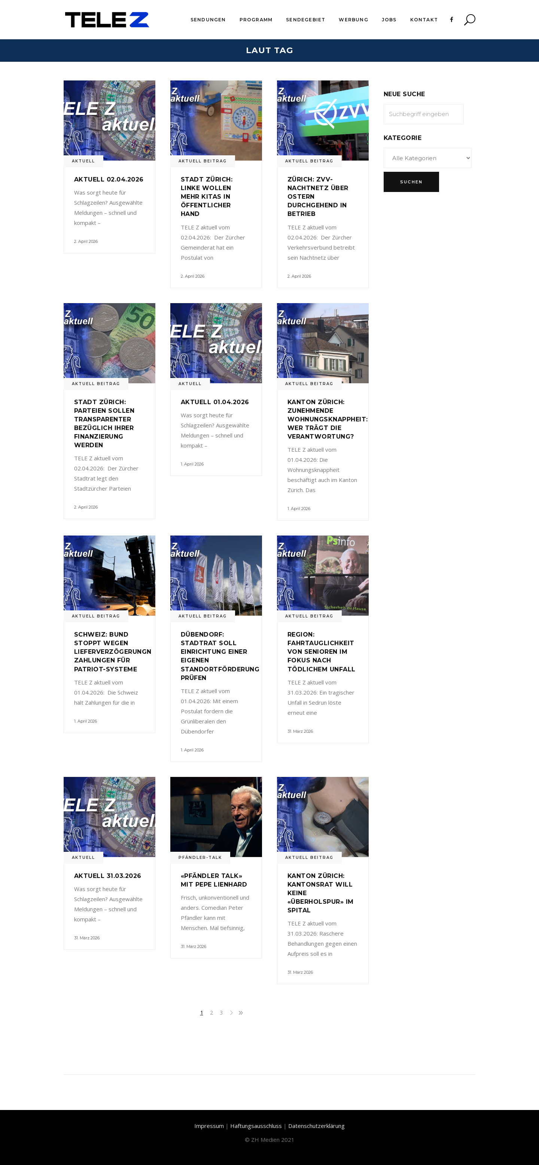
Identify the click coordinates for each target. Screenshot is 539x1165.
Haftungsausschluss (256, 1125)
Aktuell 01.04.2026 (215, 402)
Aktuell (83, 161)
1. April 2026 (192, 464)
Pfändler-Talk (200, 857)
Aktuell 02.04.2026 (109, 179)
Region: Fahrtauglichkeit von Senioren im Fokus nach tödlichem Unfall (321, 652)
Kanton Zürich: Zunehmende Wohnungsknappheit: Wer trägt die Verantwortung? (327, 419)
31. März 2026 (300, 731)
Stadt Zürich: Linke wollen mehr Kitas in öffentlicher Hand (206, 196)
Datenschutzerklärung (316, 1125)
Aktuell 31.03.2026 (107, 875)
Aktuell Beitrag (203, 161)
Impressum (209, 1125)
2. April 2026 (86, 241)
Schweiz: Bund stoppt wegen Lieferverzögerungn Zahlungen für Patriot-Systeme (113, 652)
